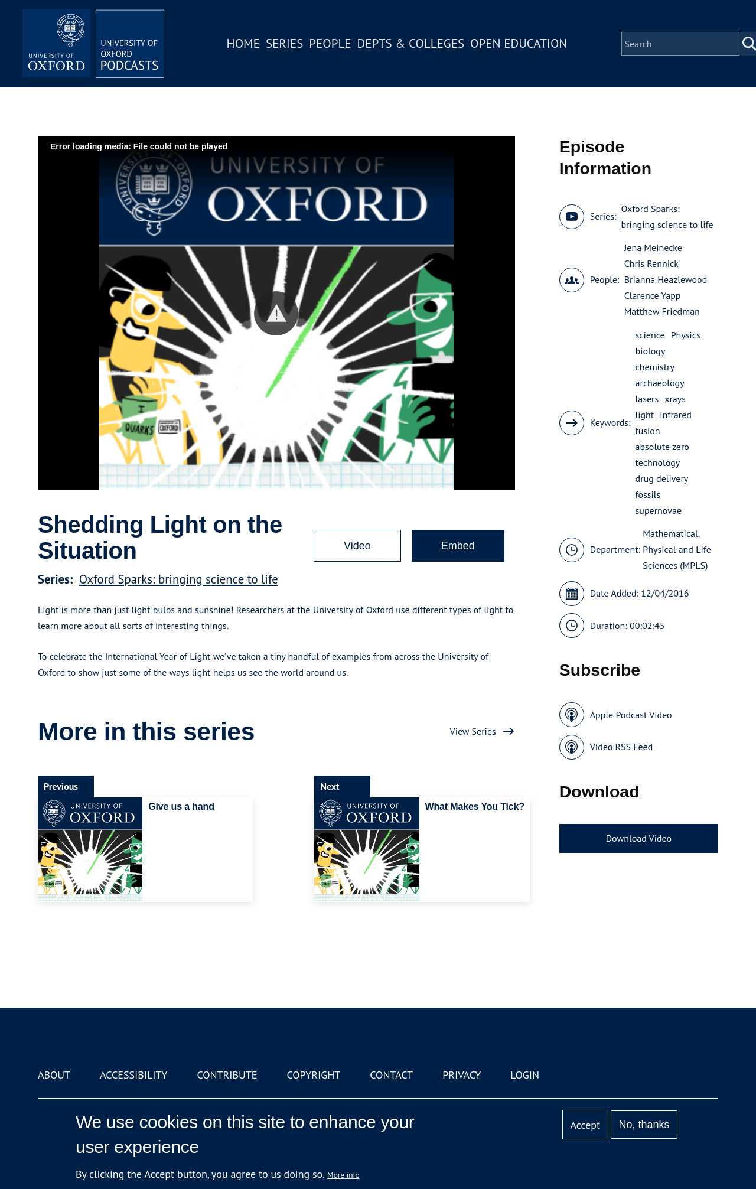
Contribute (227, 1074)
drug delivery (662, 478)
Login (524, 1074)
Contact (391, 1074)
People (330, 43)
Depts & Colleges (411, 43)
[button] (276, 313)
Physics (685, 335)
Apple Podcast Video (631, 715)
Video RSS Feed (621, 747)
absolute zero (662, 446)
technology (658, 462)
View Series (473, 731)
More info (343, 1175)
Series (284, 43)
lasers (647, 399)
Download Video (639, 838)
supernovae (659, 510)
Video (357, 546)
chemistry (655, 367)
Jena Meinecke (653, 247)
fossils (648, 494)
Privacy (461, 1074)
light (645, 415)
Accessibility (133, 1074)
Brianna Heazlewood (666, 279)
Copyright (313, 1074)
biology (651, 351)
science (650, 335)
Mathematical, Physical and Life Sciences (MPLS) (677, 549)
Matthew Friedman (662, 311)
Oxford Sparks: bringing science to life (178, 579)
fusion (648, 430)
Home (243, 43)
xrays (675, 399)
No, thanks (643, 1125)
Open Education (518, 43)
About (54, 1074)
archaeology (660, 383)
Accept (585, 1125)
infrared (676, 415)
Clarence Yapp (652, 295)
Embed (458, 546)
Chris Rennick (651, 263)
